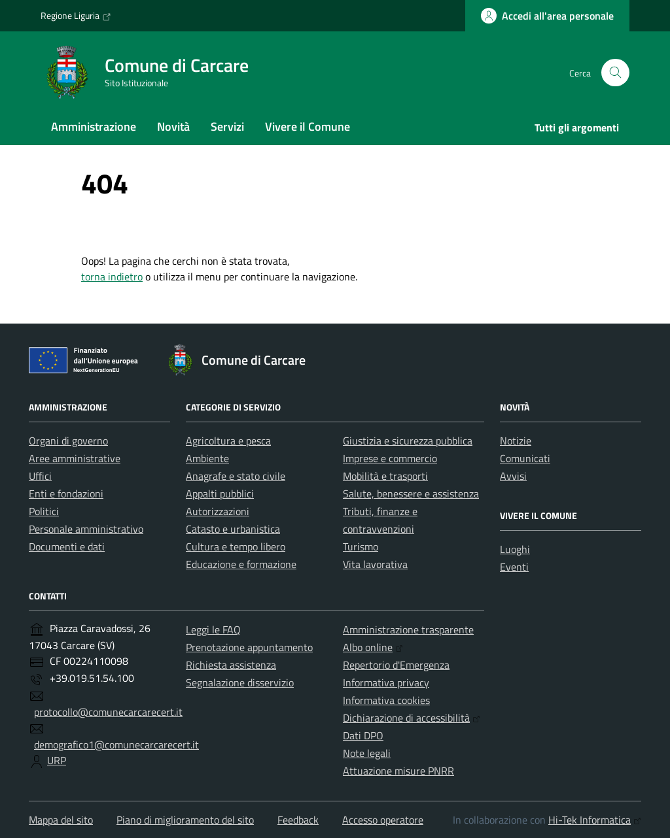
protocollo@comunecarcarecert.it (108, 712)
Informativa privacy (386, 682)
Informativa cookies (386, 700)
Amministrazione (93, 126)
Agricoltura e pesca (228, 440)
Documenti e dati (67, 546)
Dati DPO (363, 735)
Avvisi (513, 476)
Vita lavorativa (375, 564)
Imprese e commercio (390, 458)
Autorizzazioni (217, 511)
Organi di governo (68, 440)
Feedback (298, 820)
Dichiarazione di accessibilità (411, 718)
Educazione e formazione (241, 564)
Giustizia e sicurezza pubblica (407, 440)
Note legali (367, 753)
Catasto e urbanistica (233, 529)
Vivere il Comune (307, 126)
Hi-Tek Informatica (594, 820)
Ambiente (207, 458)
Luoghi (515, 549)
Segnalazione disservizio (240, 682)
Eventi (514, 567)
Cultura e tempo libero (235, 546)
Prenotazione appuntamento (249, 647)
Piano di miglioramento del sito (185, 820)
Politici (44, 511)
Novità (173, 126)
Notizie (515, 440)
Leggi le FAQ (213, 629)
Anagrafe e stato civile (235, 476)
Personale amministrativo (86, 529)
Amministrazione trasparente (408, 629)
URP (56, 760)
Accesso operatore (382, 820)
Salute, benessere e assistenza (411, 493)
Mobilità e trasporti (385, 476)
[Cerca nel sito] (615, 73)
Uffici (40, 476)
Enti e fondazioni (66, 493)
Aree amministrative (74, 458)
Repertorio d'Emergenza (396, 665)
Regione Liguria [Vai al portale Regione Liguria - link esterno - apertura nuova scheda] (76, 15)
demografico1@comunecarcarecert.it (116, 744)
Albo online (373, 647)
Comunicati (525, 458)
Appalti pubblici (220, 493)
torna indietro (112, 276)
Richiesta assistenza (231, 665)
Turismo (360, 546)
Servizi (227, 126)
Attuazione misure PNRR (398, 771)
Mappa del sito (61, 820)
